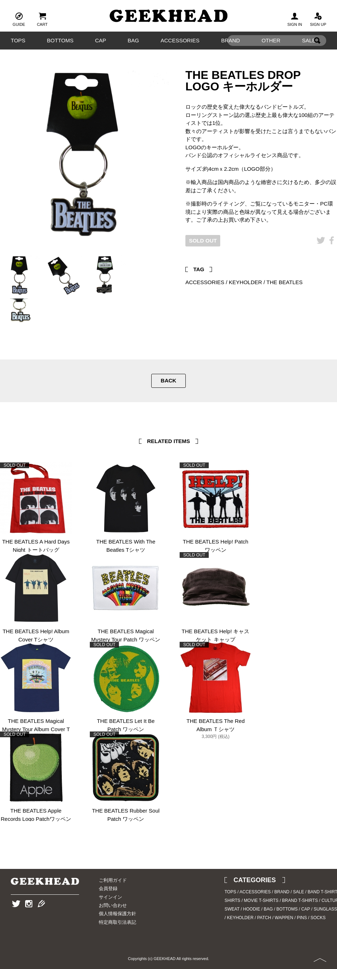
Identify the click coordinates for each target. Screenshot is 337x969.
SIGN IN (294, 19)
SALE (298, 891)
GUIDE (19, 19)
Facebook (331, 251)
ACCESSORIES (180, 40)
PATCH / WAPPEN (275, 917)
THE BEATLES (285, 282)
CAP (100, 40)
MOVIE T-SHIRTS (261, 900)
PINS (302, 917)
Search (317, 51)
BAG (133, 40)
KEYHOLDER (245, 282)
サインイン (110, 897)
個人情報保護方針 (117, 913)
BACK (168, 380)
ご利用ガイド (113, 880)
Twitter (320, 251)
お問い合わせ (113, 905)
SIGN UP (318, 19)
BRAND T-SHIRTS (300, 900)
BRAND (282, 891)
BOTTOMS (60, 40)
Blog (41, 915)
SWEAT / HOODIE (242, 909)
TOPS (18, 40)
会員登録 (108, 888)
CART (42, 19)
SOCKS (318, 917)
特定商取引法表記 (117, 922)
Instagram (28, 915)
